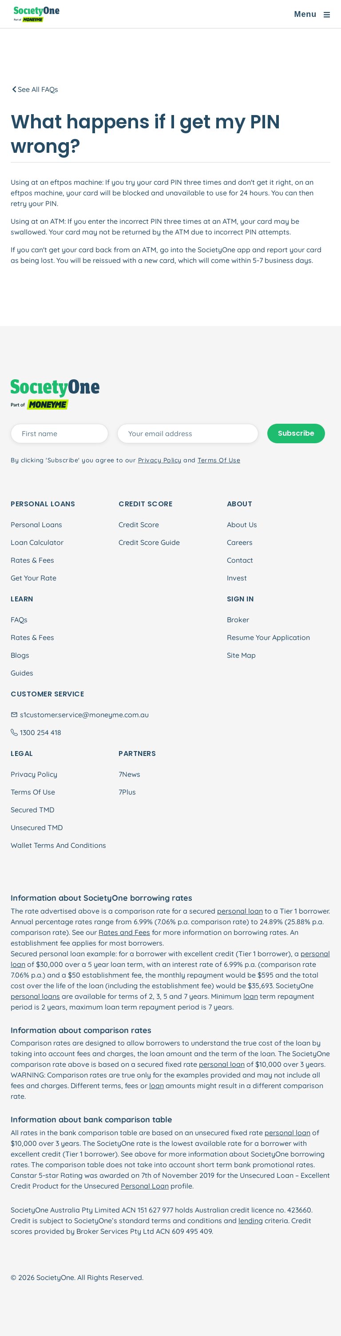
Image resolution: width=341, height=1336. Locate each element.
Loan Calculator (37, 542)
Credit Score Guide (149, 542)
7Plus (127, 791)
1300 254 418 (40, 732)
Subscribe (296, 433)
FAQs (19, 619)
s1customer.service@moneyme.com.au (84, 714)
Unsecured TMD (37, 827)
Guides (22, 672)
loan (250, 996)
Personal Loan (145, 1185)
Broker (238, 619)
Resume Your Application (268, 637)
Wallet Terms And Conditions (58, 845)
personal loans (35, 996)
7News (129, 774)
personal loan (240, 911)
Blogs (20, 655)
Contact (240, 560)
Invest (237, 577)
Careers (240, 542)
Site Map (241, 655)
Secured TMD (32, 809)
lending (250, 1220)
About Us (242, 524)
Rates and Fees (124, 932)
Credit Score (139, 524)
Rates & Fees (32, 560)
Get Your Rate (33, 577)
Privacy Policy (34, 774)
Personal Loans (36, 524)
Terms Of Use (33, 791)
